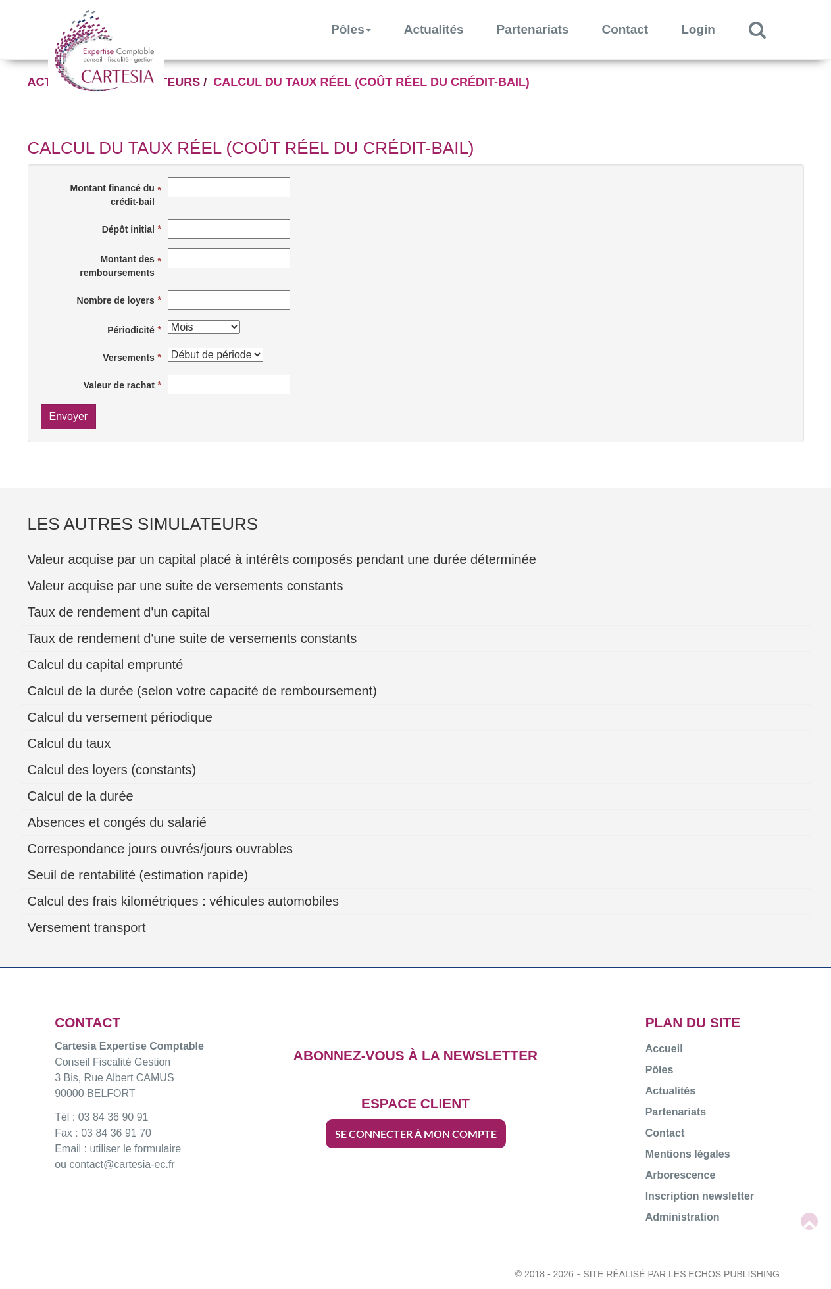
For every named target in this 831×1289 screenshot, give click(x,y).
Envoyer (68, 416)
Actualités (434, 29)
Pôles (351, 29)
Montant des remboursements (117, 266)
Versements (129, 357)
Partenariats (533, 29)
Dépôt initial (128, 229)
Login (698, 29)
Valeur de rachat (119, 385)
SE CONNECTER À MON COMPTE (416, 1133)
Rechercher (765, 29)
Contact (624, 29)
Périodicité (131, 330)
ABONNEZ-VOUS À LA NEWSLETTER (415, 1055)
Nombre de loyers (116, 300)
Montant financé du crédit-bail (112, 195)
